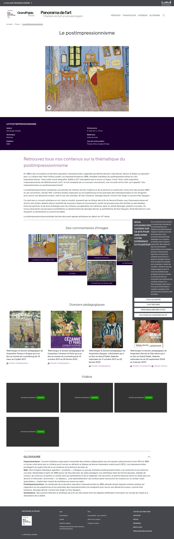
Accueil (9, 24)
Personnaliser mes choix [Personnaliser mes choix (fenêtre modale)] (153, 310)
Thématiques (129, 15)
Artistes (136, 515)
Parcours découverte (142, 531)
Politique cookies (93, 523)
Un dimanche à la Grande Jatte (101, 283)
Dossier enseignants (140, 366)
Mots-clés (137, 527)
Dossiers (142, 15)
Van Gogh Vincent (13, 131)
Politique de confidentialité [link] (153, 315)
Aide (60, 512)
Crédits (61, 519)
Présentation (63, 515)
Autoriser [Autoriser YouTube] (41, 398)
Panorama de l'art (56, 13)
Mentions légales (65, 523)
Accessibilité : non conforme (96, 515)
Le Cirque (72, 273)
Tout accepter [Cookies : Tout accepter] (153, 300)
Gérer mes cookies (93, 519)
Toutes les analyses (141, 512)
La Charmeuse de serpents (131, 263)
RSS (88, 512)
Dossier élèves (159, 366)
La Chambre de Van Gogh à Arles (43, 260)
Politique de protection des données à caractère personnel (72, 527)
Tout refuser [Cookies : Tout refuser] (153, 305)
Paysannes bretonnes (101, 258)
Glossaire (154, 15)
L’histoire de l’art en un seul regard (62, 16)
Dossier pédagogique (17, 363)
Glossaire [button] (32, 457)
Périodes (115, 15)
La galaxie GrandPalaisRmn (18, 3)
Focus (17, 24)
